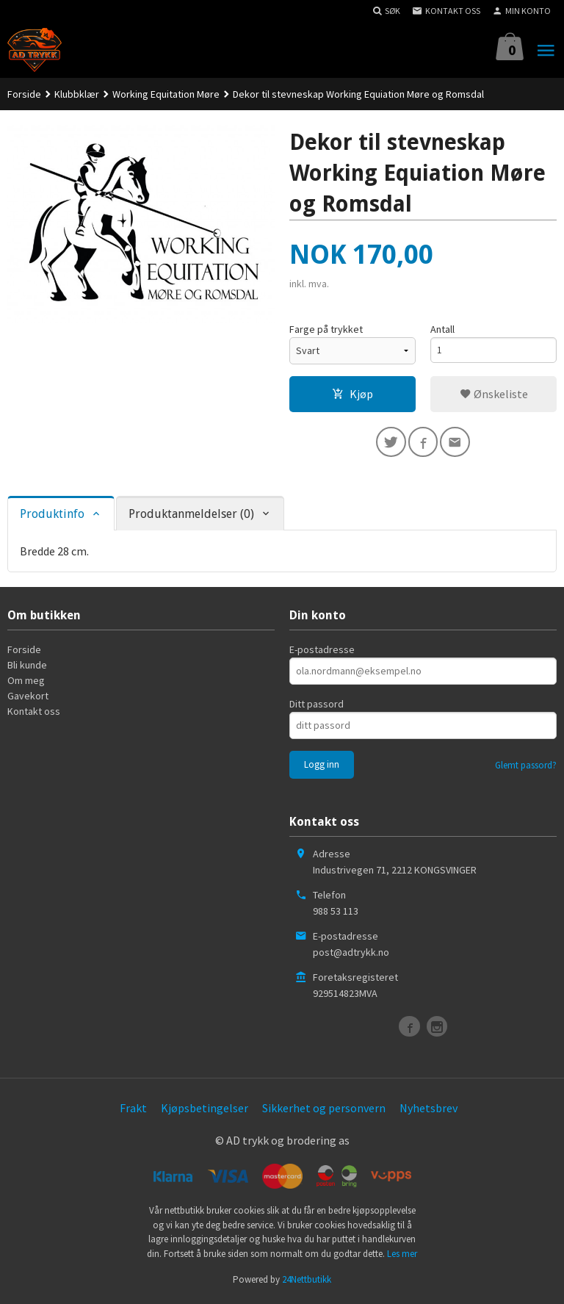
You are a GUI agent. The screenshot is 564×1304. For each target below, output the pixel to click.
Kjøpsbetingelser (204, 1110)
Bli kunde (27, 667)
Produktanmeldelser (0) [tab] (191, 516)
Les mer (402, 1256)
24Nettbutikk (306, 1282)
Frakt (133, 1110)
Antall (442, 329)
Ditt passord (316, 706)
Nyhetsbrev (429, 1110)
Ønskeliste (494, 393)
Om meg (26, 683)
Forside (24, 94)
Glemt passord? (526, 768)
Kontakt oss (33, 714)
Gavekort (27, 698)
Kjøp (352, 393)
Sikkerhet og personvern (324, 1110)
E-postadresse (322, 652)
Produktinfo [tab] (52, 516)
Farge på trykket (326, 329)
